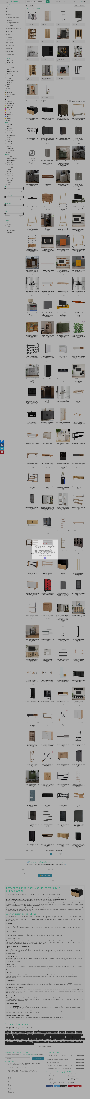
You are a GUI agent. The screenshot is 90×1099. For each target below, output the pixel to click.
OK (45, 559)
